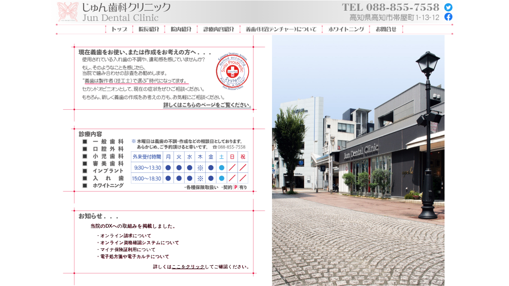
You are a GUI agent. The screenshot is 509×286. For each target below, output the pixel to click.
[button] (137, 80)
